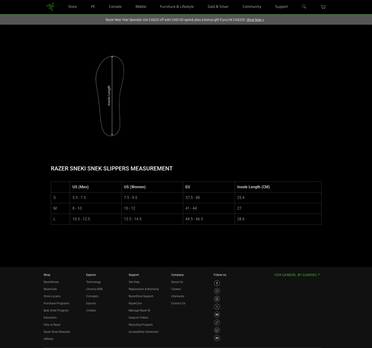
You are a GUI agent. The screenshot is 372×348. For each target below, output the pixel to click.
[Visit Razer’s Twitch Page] (217, 330)
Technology (93, 282)
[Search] (304, 7)
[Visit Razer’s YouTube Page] (217, 314)
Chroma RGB (94, 289)
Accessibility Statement (144, 332)
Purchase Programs (56, 303)
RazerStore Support (141, 296)
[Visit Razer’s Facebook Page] (217, 283)
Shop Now (255, 20)
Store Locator (52, 296)
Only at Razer (52, 324)
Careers (176, 289)
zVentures (177, 296)
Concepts (92, 296)
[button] (323, 7)
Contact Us (178, 303)
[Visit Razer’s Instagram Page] (217, 291)
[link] (50, 7)
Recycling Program (141, 324)
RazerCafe (50, 289)
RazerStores (51, 282)
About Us (177, 282)
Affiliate (48, 339)
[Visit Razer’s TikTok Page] (217, 322)
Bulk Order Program (56, 310)
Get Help (134, 282)
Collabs (91, 310)
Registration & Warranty (144, 289)
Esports (91, 303)
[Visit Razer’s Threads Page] (217, 299)
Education (50, 317)
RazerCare (135, 303)
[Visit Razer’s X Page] (217, 306)
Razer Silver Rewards (57, 332)
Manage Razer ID (139, 310)
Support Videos (138, 317)
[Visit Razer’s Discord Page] (217, 338)
